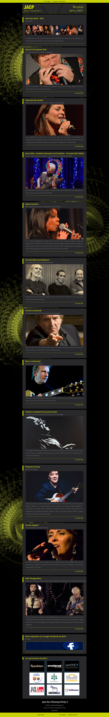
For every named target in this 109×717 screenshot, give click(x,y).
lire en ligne (47, 1)
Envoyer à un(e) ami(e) (59, 1)
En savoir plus (79, 93)
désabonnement (72, 715)
